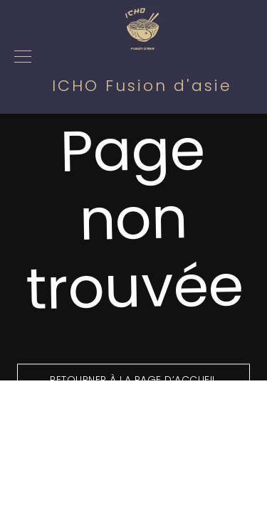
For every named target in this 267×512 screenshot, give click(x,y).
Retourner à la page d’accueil (133, 380)
